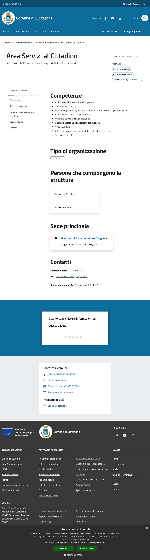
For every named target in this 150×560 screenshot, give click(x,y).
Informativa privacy (85, 516)
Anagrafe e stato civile (50, 458)
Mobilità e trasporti (48, 495)
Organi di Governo (11, 458)
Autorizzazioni (83, 485)
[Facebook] (104, 18)
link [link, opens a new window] (103, 542)
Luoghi (115, 483)
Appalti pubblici (46, 479)
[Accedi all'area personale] (133, 4)
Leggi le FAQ (45, 521)
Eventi (115, 489)
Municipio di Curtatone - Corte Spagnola (84, 238)
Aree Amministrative (12, 464)
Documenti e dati (10, 490)
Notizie (116, 458)
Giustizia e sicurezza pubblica (90, 464)
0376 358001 (75, 270)
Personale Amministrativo (15, 485)
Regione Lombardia (11, 4)
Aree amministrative (46, 42)
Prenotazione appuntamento (53, 511)
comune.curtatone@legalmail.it (71, 276)
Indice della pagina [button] (18, 90)
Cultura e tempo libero (50, 464)
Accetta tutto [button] (63, 548)
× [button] (147, 528)
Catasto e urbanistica (49, 485)
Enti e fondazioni (10, 474)
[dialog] (75, 542)
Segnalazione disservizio (51, 516)
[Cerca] (144, 17)
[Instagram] (119, 18)
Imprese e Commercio (49, 474)
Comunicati (118, 464)
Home (8, 42)
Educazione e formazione (88, 458)
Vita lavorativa (46, 469)
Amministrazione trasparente (90, 511)
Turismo (43, 490)
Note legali (81, 521)
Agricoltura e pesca (85, 490)
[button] (75, 555)
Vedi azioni (133, 56)
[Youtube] (111, 18)
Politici (5, 479)
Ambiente (80, 474)
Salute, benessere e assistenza (91, 479)
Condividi (119, 56)
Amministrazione (24, 42)
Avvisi (115, 469)
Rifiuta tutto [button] (87, 548)
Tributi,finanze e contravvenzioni (92, 469)
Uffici (4, 469)
